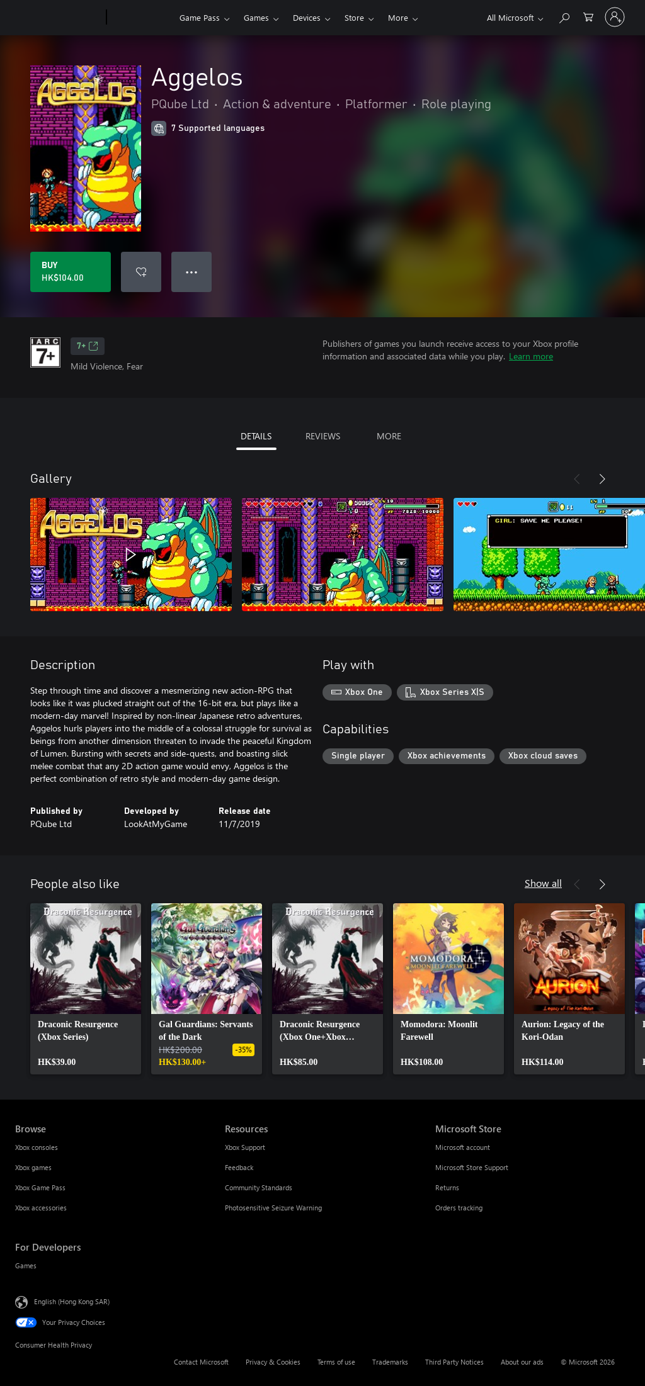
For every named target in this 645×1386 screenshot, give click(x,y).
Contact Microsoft (201, 1362)
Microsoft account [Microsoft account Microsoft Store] (462, 1147)
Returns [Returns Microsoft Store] (447, 1187)
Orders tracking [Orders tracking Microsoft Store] (458, 1207)
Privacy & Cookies (273, 1362)
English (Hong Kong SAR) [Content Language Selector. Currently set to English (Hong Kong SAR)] (72, 1301)
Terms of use (336, 1362)
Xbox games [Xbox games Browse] (33, 1167)
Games (256, 17)
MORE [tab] (389, 436)
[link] (85, 988)
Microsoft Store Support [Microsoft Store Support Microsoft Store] (471, 1167)
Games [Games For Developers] (26, 1265)
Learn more (531, 356)
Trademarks (390, 1362)
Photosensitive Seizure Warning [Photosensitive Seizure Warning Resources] (273, 1207)
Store (354, 17)
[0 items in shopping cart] (588, 16)
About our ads (522, 1362)
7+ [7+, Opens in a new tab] (87, 346)
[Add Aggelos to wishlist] (141, 272)
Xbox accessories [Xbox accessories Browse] (41, 1207)
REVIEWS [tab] (322, 436)
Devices (307, 17)
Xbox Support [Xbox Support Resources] (245, 1147)
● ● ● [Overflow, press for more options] (192, 271)
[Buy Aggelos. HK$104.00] (70, 272)
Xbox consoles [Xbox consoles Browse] (36, 1147)
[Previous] (577, 479)
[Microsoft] (58, 18)
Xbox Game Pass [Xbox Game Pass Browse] (40, 1187)
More (398, 17)
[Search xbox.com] (563, 16)
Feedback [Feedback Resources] (239, 1167)
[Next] (602, 479)
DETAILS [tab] (256, 436)
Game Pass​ (200, 17)
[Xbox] (141, 18)
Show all (543, 882)
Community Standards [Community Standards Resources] (258, 1187)
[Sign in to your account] (615, 17)
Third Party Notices (454, 1362)
